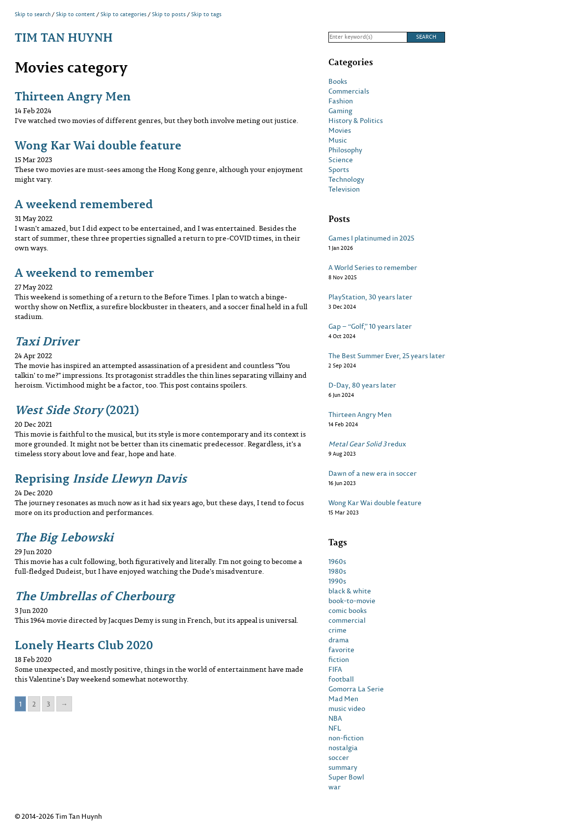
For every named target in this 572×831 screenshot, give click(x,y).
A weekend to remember (84, 272)
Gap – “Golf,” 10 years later (370, 326)
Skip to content (75, 14)
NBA (335, 718)
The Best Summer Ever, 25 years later (386, 356)
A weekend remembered (84, 203)
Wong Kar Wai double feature (98, 144)
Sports (338, 169)
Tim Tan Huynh (64, 37)
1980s (337, 571)
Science (340, 160)
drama (338, 640)
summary (342, 767)
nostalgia (343, 748)
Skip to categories (123, 14)
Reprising (101, 478)
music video (346, 708)
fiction (338, 659)
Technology (346, 179)
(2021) (77, 409)
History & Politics (355, 120)
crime (337, 630)
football (341, 679)
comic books (347, 610)
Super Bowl (346, 777)
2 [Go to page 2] (34, 704)
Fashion (340, 101)
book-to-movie (351, 601)
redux (367, 444)
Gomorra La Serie (356, 689)
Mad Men (343, 699)
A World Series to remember (372, 267)
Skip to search (32, 14)
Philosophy (345, 150)
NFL (334, 728)
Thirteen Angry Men (73, 95)
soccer (338, 757)
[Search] (367, 37)
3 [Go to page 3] (48, 704)
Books (337, 81)
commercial (347, 620)
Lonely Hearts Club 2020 (84, 644)
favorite (341, 650)
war (334, 787)
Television (344, 189)
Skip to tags (206, 14)
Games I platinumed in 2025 (371, 238)
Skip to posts (169, 14)
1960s (337, 561)
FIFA (335, 669)
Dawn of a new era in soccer (372, 473)
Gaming (340, 111)
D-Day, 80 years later (362, 385)
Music (337, 140)
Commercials (348, 91)
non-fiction (346, 738)
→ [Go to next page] (64, 704)
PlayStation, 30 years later (370, 297)
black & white (349, 591)
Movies (339, 130)
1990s (337, 581)
